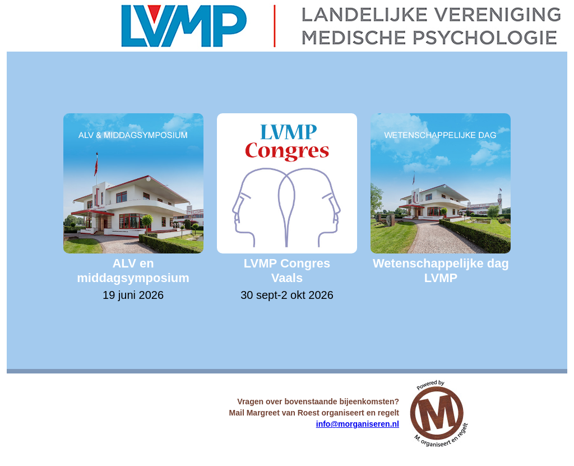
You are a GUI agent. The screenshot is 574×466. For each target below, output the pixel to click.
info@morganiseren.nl (357, 423)
